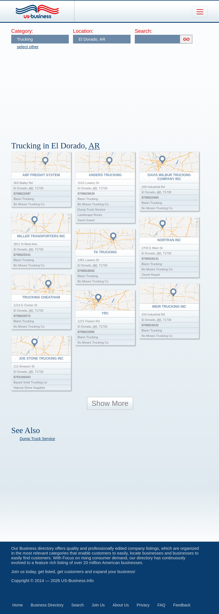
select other (28, 46)
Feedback (181, 605)
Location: (83, 31)
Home (17, 605)
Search (77, 605)
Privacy (143, 605)
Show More (110, 403)
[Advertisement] (115, 92)
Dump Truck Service (37, 438)
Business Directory (47, 605)
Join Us (98, 605)
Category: (22, 31)
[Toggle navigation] (200, 11)
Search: (143, 31)
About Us (121, 605)
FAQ (161, 605)
